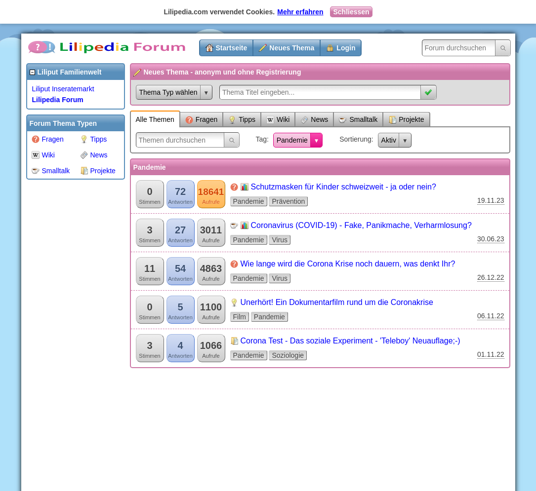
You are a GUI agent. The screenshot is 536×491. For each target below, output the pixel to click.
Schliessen (351, 12)
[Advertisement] (65, 333)
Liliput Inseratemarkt (63, 89)
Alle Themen (155, 119)
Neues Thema (291, 48)
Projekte (98, 171)
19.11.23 (490, 200)
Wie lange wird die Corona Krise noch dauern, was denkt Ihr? (348, 264)
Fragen (48, 139)
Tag (261, 139)
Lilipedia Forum (57, 100)
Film (239, 317)
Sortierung (355, 139)
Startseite (231, 48)
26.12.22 (490, 277)
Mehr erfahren (300, 12)
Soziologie (288, 355)
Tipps (93, 139)
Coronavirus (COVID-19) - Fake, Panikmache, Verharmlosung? (361, 225)
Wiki (43, 155)
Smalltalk (51, 171)
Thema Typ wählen (168, 92)
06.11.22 (490, 316)
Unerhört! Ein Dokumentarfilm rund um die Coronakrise (337, 302)
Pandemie (292, 140)
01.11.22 (490, 354)
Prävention (288, 201)
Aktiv (388, 140)
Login (345, 48)
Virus (280, 240)
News (94, 155)
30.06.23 (490, 239)
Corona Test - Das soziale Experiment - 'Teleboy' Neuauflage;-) (350, 341)
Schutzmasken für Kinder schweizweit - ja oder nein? (343, 187)
